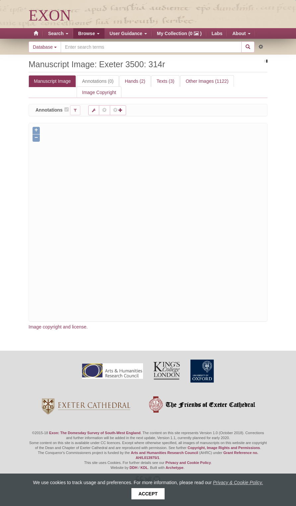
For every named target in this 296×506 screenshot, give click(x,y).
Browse (89, 33)
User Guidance (128, 33)
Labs (217, 33)
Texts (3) (166, 81)
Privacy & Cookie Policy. (238, 482)
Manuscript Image (52, 81)
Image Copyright (99, 92)
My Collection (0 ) (179, 33)
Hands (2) (135, 81)
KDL (144, 468)
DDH (133, 468)
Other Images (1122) (206, 81)
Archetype (175, 468)
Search (58, 33)
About (241, 33)
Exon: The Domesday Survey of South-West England (94, 433)
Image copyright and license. (58, 326)
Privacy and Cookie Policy (188, 463)
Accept (148, 493)
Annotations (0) (97, 81)
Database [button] (45, 47)
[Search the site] (151, 47)
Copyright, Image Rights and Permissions (223, 448)
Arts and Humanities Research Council (164, 453)
